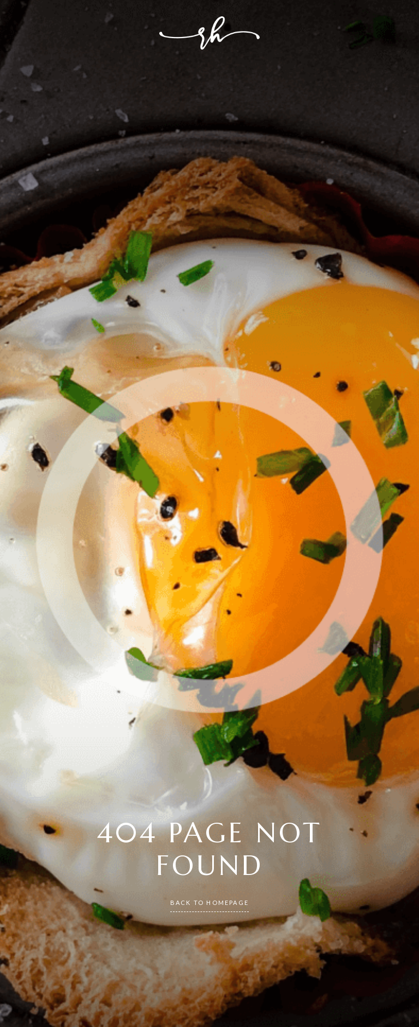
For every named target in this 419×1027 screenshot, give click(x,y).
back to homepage (209, 902)
